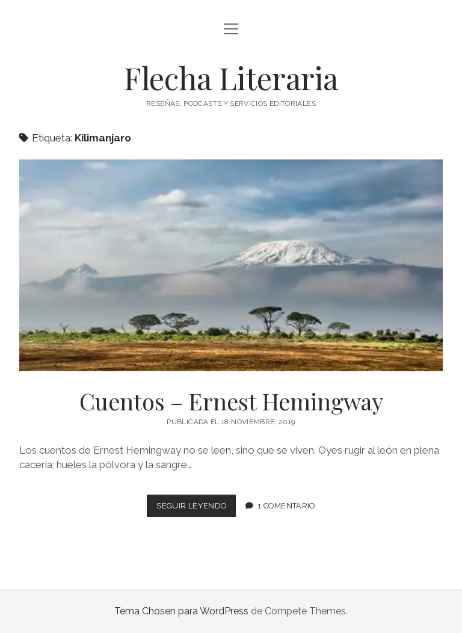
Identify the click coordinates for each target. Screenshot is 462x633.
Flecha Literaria (231, 77)
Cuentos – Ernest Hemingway (231, 265)
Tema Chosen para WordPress (181, 611)
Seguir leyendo (196, 508)
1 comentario (286, 505)
